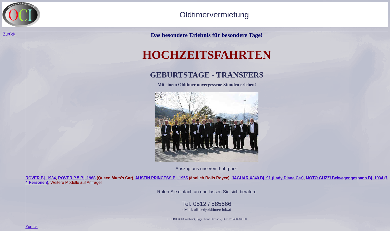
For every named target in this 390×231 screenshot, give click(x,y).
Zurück (9, 34)
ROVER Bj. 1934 (40, 178)
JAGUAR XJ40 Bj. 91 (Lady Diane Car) (268, 178)
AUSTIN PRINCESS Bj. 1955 (161, 178)
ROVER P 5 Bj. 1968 (77, 178)
